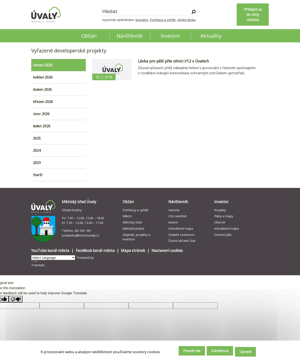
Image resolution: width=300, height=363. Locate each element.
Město (127, 216)
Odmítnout (214, 352)
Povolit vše (182, 352)
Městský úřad (132, 222)
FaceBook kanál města (95, 250)
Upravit (245, 352)
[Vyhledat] (194, 11)
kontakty (142, 20)
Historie (174, 210)
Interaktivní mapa (180, 228)
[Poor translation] (15, 299)
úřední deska (186, 20)
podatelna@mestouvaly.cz (80, 235)
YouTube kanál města (50, 250)
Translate (38, 263)
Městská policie (133, 228)
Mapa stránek (133, 250)
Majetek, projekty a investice (136, 237)
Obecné (219, 222)
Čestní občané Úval (181, 241)
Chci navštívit (177, 216)
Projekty (220, 210)
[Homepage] (46, 14)
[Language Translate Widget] (53, 257)
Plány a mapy (223, 216)
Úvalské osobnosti (181, 235)
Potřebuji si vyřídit (163, 20)
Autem (173, 222)
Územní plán (223, 235)
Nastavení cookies (167, 250)
